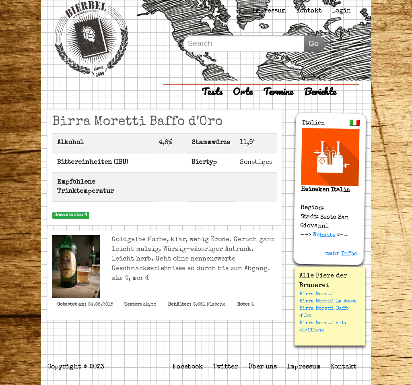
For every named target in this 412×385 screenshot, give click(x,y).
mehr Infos (341, 253)
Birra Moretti (316, 294)
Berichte (320, 91)
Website (323, 235)
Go (313, 43)
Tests (212, 91)
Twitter (225, 367)
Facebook (188, 367)
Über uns (262, 367)
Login (341, 11)
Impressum (269, 11)
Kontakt (309, 11)
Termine (278, 91)
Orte (243, 91)
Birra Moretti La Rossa (328, 301)
